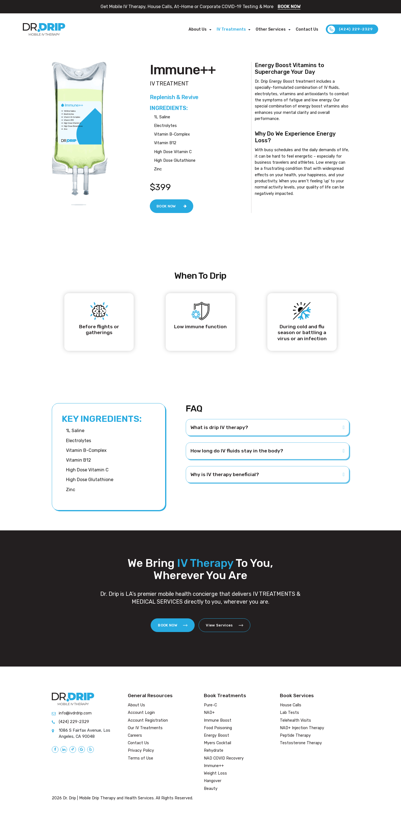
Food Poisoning (218, 728)
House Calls (290, 705)
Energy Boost (216, 735)
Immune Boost (217, 720)
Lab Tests (289, 712)
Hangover (212, 780)
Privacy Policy (141, 750)
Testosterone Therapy (301, 743)
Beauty (210, 788)
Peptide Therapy (295, 735)
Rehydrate (213, 750)
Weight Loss (215, 773)
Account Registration (148, 720)
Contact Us (307, 29)
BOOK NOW (289, 6)
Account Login (141, 712)
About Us (198, 29)
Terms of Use (140, 758)
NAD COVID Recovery (224, 758)
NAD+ (209, 712)
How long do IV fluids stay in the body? (236, 451)
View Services (224, 625)
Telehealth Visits (295, 720)
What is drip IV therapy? (219, 427)
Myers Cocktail (217, 743)
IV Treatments (231, 29)
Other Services (271, 29)
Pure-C (210, 705)
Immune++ (214, 765)
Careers (135, 735)
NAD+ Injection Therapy (302, 728)
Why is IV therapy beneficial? (224, 474)
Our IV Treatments (145, 728)
